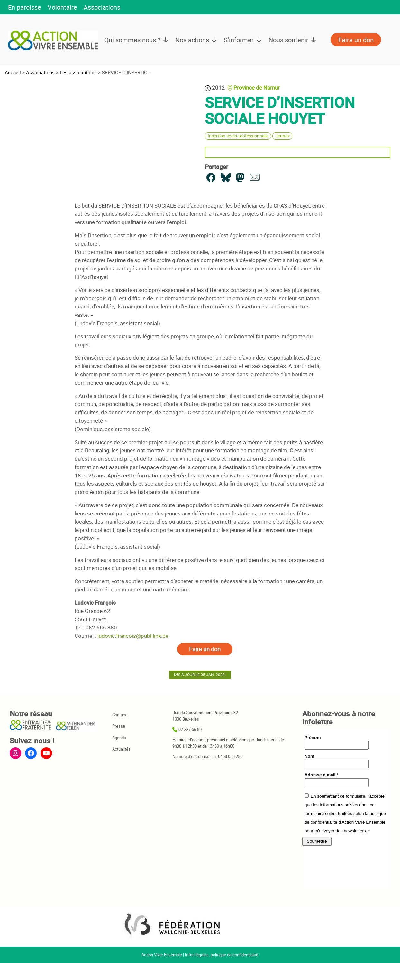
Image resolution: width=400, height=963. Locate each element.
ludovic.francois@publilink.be (132, 635)
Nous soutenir (292, 39)
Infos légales (197, 955)
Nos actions (196, 39)
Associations (102, 7)
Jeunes (282, 136)
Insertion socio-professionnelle (238, 136)
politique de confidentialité (234, 955)
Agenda (119, 738)
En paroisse (24, 7)
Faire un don (205, 649)
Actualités (121, 749)
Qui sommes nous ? (136, 39)
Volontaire (62, 7)
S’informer (243, 39)
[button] (133, 8)
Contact (119, 715)
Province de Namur (256, 87)
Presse (118, 726)
